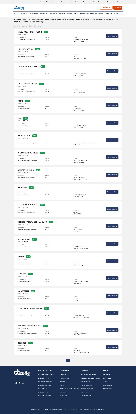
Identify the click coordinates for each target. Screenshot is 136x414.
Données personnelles (56, 409)
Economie (61, 14)
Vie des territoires (65, 378)
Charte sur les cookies (70, 409)
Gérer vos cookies (84, 409)
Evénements (111, 2)
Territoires (44, 14)
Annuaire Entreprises (89, 2)
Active (45, 31)
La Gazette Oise (43, 388)
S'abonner (118, 7)
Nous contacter (107, 388)
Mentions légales (35, 409)
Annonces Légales (45, 2)
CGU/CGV (45, 409)
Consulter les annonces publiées (90, 378)
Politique (53, 14)
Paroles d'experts (96, 14)
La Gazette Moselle (43, 392)
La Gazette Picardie (43, 378)
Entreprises (34, 14)
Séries (107, 14)
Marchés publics (85, 381)
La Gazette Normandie (44, 385)
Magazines (114, 14)
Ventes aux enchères (87, 385)
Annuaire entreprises (87, 388)
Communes (101, 2)
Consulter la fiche (112, 36)
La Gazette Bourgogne (44, 395)
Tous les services (86, 395)
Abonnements (107, 378)
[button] (16, 14)
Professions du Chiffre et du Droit (69, 388)
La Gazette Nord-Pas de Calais (46, 374)
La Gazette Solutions (109, 385)
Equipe (105, 381)
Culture (62, 399)
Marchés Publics (60, 2)
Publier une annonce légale (88, 374)
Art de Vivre (84, 14)
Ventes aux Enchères (74, 2)
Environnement (72, 14)
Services (119, 2)
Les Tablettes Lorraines (45, 381)
